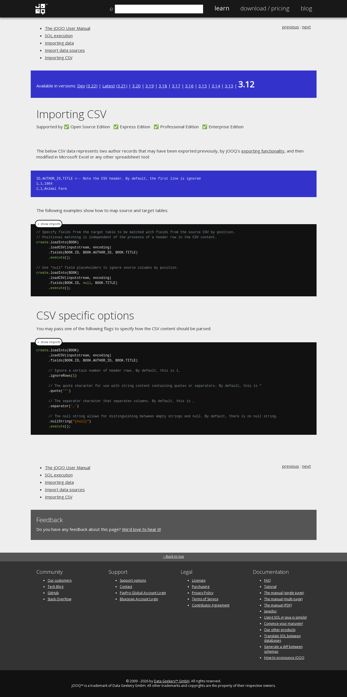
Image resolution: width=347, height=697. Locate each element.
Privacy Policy (202, 592)
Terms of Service (205, 599)
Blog (306, 8)
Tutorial (270, 586)
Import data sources (65, 50)
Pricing (264, 8)
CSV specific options (85, 315)
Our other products (279, 629)
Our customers (60, 580)
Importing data (59, 43)
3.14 (216, 86)
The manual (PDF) (278, 605)
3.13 (229, 86)
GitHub (53, 592)
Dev (81, 86)
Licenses (198, 580)
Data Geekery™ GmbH (171, 681)
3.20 (136, 86)
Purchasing (200, 586)
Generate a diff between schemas (283, 649)
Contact (126, 586)
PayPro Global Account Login (143, 592)
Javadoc (270, 611)
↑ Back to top (173, 556)
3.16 (189, 86)
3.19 (149, 86)
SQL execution (59, 35)
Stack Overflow (59, 599)
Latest (108, 86)
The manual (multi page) (283, 599)
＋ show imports (48, 224)
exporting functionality (262, 151)
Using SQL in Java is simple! (285, 617)
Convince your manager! (283, 623)
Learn (222, 8)
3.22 (92, 86)
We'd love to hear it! (141, 529)
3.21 (122, 86)
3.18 (163, 86)
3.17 (176, 86)
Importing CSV (58, 57)
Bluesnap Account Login (139, 599)
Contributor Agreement (210, 605)
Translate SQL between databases (282, 638)
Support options (133, 580)
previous (290, 27)
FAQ (267, 580)
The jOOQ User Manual (67, 28)
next (306, 27)
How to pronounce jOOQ (284, 657)
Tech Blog (55, 586)
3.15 (202, 86)
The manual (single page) (284, 592)
